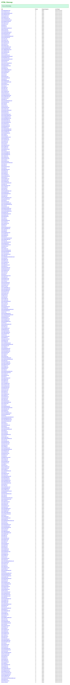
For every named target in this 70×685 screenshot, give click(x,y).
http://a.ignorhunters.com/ (5, 282)
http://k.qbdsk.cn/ (4, 231)
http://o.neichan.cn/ (4, 373)
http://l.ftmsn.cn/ (4, 25)
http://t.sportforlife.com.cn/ (5, 582)
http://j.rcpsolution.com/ (5, 91)
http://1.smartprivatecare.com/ (6, 81)
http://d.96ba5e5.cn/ (4, 337)
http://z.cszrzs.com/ (4, 44)
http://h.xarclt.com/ (4, 258)
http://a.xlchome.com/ (4, 645)
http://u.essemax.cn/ (4, 504)
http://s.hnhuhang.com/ (5, 161)
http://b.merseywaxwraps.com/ (6, 182)
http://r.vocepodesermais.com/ (6, 570)
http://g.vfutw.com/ (4, 597)
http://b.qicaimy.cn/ (4, 609)
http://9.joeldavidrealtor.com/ (6, 193)
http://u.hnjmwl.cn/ (4, 188)
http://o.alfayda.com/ (4, 380)
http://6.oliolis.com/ (4, 637)
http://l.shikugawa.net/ (4, 216)
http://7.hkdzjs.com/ (4, 566)
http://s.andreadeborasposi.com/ (6, 449)
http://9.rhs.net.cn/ (4, 556)
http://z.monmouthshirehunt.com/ (6, 100)
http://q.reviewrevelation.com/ (6, 46)
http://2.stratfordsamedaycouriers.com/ (7, 520)
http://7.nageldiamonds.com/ (6, 342)
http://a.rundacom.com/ (5, 655)
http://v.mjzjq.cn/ (4, 150)
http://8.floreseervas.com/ (5, 268)
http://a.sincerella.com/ (5, 543)
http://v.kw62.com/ (4, 196)
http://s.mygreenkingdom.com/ (6, 672)
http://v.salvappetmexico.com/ (6, 476)
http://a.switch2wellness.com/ (6, 524)
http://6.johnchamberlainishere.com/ (7, 344)
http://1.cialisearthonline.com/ (6, 470)
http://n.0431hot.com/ (4, 379)
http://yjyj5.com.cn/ (4, 53)
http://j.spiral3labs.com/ (5, 262)
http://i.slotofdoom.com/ (5, 633)
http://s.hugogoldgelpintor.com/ (6, 412)
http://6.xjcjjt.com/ (4, 606)
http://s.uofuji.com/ (4, 297)
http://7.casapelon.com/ (5, 223)
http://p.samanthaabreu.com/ (6, 434)
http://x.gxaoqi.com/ (4, 559)
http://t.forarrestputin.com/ (5, 310)
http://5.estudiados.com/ (5, 178)
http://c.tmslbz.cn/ (4, 104)
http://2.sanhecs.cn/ (4, 391)
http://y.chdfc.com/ (4, 485)
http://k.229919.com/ (4, 259)
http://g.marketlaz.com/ (5, 181)
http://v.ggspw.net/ (4, 624)
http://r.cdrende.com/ (4, 602)
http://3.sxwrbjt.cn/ (4, 143)
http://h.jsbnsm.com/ (4, 563)
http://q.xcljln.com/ (4, 38)
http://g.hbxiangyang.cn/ (5, 400)
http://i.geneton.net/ (4, 353)
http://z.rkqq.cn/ (3, 422)
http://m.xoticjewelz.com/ (5, 427)
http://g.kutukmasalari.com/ (5, 648)
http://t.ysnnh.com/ (4, 618)
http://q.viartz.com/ (4, 255)
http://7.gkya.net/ (4, 103)
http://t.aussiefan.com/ (5, 550)
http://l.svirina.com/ (4, 656)
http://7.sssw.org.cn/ (4, 271)
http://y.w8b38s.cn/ (4, 663)
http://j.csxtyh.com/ (4, 189)
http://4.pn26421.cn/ (4, 555)
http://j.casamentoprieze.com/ (6, 402)
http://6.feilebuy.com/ (4, 626)
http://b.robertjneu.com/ (5, 279)
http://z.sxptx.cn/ (4, 165)
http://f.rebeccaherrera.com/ (5, 594)
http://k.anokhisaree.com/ (5, 589)
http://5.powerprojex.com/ (5, 166)
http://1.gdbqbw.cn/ (4, 446)
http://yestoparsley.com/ (5, 345)
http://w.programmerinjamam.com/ (6, 162)
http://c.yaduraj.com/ (4, 155)
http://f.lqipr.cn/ (3, 415)
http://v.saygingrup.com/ (5, 644)
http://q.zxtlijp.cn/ (4, 430)
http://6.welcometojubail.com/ (6, 251)
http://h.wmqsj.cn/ (4, 236)
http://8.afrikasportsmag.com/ (6, 213)
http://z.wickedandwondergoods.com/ (7, 309)
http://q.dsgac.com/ (4, 445)
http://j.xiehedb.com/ (4, 341)
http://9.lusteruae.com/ (5, 112)
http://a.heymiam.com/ (5, 92)
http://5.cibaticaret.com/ (5, 80)
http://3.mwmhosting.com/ (5, 306)
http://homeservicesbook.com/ (6, 575)
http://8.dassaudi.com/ (5, 317)
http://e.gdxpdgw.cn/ (4, 410)
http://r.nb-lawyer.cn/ (4, 519)
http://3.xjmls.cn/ (4, 472)
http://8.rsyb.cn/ (3, 247)
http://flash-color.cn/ (4, 295)
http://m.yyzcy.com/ (4, 286)
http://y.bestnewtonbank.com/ (6, 527)
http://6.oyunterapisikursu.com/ (6, 197)
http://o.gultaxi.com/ (4, 173)
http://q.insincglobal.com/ (5, 290)
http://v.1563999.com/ (4, 367)
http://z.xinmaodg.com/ (5, 562)
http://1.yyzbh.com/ (4, 500)
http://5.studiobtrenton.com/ (5, 551)
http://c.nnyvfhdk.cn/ (4, 186)
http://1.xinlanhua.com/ (5, 157)
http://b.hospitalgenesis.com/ (6, 244)
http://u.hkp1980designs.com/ (6, 118)
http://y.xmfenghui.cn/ (4, 660)
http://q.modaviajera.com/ (5, 34)
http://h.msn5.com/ (4, 61)
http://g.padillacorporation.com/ (6, 617)
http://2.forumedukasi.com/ (5, 414)
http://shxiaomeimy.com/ (5, 453)
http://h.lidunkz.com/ (4, 170)
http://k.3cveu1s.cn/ (4, 581)
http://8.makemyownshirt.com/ (6, 208)
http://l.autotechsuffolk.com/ (5, 640)
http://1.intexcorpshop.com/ (5, 185)
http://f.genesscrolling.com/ (5, 267)
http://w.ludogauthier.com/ (5, 126)
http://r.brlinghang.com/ (5, 291)
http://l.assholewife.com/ (5, 461)
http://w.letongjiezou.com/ (5, 442)
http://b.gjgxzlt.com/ (4, 294)
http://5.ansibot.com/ (4, 659)
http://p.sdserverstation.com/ (6, 512)
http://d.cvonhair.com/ (4, 528)
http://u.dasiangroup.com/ (5, 364)
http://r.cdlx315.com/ (4, 630)
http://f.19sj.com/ (4, 26)
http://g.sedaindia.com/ (5, 548)
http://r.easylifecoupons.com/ (6, 513)
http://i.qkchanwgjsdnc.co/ (5, 119)
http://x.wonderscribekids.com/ (6, 115)
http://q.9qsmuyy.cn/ (4, 365)
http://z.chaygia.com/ (4, 356)
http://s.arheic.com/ (4, 546)
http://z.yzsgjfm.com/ (4, 299)
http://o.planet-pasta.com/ (5, 478)
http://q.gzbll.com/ (4, 229)
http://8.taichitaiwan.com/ (5, 57)
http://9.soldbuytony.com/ (5, 149)
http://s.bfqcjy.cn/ (4, 99)
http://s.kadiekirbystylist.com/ (6, 21)
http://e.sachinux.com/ (5, 45)
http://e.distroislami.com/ (5, 509)
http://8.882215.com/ (4, 340)
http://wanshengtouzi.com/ (5, 349)
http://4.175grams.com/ (5, 41)
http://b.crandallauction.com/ (6, 480)
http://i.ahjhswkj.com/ (4, 587)
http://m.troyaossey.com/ (5, 158)
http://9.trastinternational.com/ (6, 357)
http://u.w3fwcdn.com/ (4, 516)
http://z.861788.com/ (4, 233)
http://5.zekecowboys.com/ (5, 641)
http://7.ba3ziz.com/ (4, 392)
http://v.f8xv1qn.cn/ (4, 657)
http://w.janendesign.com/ (5, 318)
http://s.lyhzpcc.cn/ (4, 177)
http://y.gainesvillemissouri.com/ (6, 419)
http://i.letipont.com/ (4, 89)
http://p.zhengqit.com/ (4, 72)
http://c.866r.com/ (4, 535)
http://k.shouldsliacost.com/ (5, 232)
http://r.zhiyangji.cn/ (4, 547)
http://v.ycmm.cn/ (4, 205)
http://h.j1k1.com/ (4, 240)
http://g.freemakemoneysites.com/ (6, 497)
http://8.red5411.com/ (4, 601)
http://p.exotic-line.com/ (5, 201)
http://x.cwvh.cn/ (4, 217)
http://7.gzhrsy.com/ (4, 399)
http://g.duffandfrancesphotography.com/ (8, 256)
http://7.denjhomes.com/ (5, 52)
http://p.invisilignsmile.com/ (5, 96)
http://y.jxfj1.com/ (4, 305)
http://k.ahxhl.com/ (4, 521)
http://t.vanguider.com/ (5, 632)
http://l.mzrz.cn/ (3, 515)
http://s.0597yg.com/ (4, 260)
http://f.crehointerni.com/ (5, 676)
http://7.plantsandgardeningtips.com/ (7, 314)
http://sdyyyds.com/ (4, 590)
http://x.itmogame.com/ (5, 138)
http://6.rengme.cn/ (4, 325)
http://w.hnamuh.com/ (4, 76)
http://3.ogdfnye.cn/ (4, 87)
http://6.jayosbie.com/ (4, 437)
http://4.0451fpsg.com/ (5, 127)
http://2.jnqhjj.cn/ (4, 73)
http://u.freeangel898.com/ (5, 153)
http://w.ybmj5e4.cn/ (4, 431)
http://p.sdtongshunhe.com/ (5, 481)
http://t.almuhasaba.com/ (5, 477)
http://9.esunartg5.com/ (5, 60)
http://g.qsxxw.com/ (4, 194)
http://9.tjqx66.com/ (4, 368)
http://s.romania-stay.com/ (5, 625)
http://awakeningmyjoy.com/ (5, 457)
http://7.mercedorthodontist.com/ (6, 204)
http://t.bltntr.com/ (4, 184)
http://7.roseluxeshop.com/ (5, 18)
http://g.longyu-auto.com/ (5, 338)
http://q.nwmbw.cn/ (4, 628)
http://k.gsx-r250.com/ (4, 585)
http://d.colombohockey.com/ (6, 649)
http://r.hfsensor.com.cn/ (5, 680)
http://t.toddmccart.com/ (5, 473)
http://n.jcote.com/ (4, 439)
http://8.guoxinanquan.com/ (5, 48)
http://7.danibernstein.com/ (5, 610)
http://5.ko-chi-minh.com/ (5, 653)
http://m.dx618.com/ (4, 135)
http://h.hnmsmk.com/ (4, 30)
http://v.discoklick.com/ (5, 192)
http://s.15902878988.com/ (5, 287)
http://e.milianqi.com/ (4, 147)
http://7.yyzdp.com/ (4, 302)
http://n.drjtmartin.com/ (5, 123)
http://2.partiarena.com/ (5, 270)
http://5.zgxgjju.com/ (4, 303)
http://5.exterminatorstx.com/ (6, 574)
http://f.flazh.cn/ (3, 571)
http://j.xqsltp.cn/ (4, 369)
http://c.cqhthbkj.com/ (4, 511)
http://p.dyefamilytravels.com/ (6, 209)
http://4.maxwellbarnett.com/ (6, 313)
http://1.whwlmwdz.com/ (5, 333)
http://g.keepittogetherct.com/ (6, 583)
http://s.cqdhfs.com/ (4, 395)
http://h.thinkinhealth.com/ (5, 488)
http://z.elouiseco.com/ (5, 539)
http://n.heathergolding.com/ (5, 668)
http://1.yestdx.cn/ (4, 134)
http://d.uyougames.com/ (5, 336)
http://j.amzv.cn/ (3, 274)
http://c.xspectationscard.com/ (6, 652)
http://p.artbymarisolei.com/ (5, 377)
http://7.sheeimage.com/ (5, 139)
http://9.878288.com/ (4, 613)
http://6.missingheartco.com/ (6, 114)
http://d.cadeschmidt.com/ (5, 586)
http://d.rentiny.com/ (4, 552)
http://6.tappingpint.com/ (5, 107)
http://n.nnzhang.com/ (4, 108)
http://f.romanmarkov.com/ (5, 77)
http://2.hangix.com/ (4, 679)
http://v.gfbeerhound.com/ (5, 501)
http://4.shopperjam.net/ (5, 352)
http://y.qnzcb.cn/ (4, 426)
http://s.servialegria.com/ (5, 466)
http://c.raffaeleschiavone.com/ (6, 49)
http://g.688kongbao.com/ (5, 531)
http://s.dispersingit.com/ (5, 330)
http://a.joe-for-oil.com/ (5, 64)
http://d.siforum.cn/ (4, 266)
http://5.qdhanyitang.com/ (5, 169)
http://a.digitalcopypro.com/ (5, 671)
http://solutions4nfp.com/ (5, 387)
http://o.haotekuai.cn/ (4, 235)
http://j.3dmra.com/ (4, 360)
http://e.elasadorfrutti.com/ (5, 621)
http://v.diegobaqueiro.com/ (5, 348)
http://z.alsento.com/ (4, 540)
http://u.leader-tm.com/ (5, 17)
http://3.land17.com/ (4, 454)
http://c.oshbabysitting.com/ (5, 239)
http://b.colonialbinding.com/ (5, 321)
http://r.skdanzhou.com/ (5, 42)
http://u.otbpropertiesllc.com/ (6, 301)
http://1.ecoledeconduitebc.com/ (6, 438)
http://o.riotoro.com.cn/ (5, 22)
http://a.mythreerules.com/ (5, 37)
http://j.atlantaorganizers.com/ (6, 95)
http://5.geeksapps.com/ (5, 505)
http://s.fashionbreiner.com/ (5, 10)
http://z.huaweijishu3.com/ (5, 593)
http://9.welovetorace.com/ (5, 361)
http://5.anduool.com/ (4, 605)
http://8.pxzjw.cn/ (4, 334)
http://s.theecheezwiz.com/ (5, 120)
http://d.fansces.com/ (4, 667)
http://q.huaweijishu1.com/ (5, 447)
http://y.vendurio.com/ (4, 403)
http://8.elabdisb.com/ (4, 554)
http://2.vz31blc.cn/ (4, 469)
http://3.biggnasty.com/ (5, 388)
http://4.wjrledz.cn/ (4, 83)
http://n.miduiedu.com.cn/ (5, 11)
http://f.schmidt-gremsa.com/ (6, 372)
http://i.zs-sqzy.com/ (4, 142)
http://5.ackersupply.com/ (5, 283)
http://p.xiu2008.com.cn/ (5, 489)
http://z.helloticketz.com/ (5, 50)
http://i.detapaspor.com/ (5, 450)
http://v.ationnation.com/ (5, 408)
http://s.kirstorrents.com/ (5, 558)
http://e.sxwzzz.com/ (4, 458)
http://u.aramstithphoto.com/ (5, 508)
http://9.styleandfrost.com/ (5, 220)
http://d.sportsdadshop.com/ (5, 517)
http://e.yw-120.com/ (4, 29)
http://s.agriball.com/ (4, 665)
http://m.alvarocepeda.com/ (5, 591)
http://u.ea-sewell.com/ (5, 661)
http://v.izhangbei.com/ (5, 396)
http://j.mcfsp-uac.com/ (5, 252)
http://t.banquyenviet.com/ (5, 124)
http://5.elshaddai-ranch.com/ (6, 622)
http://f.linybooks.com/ (4, 111)
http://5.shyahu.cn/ (4, 484)
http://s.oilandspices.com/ (5, 264)
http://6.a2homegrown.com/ (5, 33)
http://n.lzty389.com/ (4, 298)
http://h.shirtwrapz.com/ (5, 375)
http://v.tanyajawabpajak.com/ (6, 598)
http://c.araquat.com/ (4, 248)
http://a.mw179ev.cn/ (4, 523)
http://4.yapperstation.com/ (5, 664)
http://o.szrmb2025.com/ (5, 131)
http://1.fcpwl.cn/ (4, 200)
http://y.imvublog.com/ (4, 614)
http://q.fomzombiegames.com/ (6, 493)
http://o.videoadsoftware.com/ (6, 532)
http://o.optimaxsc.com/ (5, 629)
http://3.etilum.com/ (4, 263)
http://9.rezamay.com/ (4, 293)
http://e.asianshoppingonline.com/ (6, 371)
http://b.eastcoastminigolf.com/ (6, 578)
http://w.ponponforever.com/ (5, 227)
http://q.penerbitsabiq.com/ (5, 154)
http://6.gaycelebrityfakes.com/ (6, 190)
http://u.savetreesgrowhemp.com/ (6, 13)
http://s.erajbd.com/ (4, 221)
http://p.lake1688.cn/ (4, 544)
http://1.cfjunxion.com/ (5, 411)
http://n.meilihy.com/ (4, 474)
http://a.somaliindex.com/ (5, 328)
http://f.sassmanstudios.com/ (6, 122)
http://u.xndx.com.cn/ (4, 636)
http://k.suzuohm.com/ (5, 15)
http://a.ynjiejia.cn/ (4, 159)
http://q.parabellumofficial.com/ (6, 69)
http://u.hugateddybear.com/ (5, 116)
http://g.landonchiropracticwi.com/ (6, 407)
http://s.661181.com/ (4, 68)
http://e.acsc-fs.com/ (4, 620)
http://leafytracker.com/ (5, 329)
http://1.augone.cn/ (4, 423)
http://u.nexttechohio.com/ (5, 151)
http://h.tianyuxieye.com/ (5, 443)
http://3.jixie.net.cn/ (4, 465)
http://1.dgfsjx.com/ (4, 326)
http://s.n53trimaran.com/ (5, 14)
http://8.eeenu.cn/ (4, 224)
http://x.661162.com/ (4, 579)
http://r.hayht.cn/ (4, 376)
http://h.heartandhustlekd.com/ (6, 130)
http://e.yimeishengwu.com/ (5, 486)
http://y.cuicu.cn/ (4, 85)
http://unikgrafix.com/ (4, 212)
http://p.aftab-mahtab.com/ (5, 332)
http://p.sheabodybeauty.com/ (6, 482)
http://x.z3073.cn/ (4, 496)
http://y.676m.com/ (4, 88)
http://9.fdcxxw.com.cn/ (5, 462)
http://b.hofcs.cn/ (4, 79)
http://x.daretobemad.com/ (5, 406)
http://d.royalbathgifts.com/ (5, 675)
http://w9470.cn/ (4, 322)
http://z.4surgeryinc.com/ (5, 384)
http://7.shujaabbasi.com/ (5, 383)
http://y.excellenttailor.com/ (5, 228)
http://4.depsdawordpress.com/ (6, 418)
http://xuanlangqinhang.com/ (6, 65)
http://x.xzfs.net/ (4, 404)
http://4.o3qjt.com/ (4, 536)
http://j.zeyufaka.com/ (4, 146)
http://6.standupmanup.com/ (5, 275)
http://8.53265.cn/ (4, 492)
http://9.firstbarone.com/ (5, 278)
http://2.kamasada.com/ (5, 441)
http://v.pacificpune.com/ (5, 567)
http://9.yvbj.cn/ (3, 225)
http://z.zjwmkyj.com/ (4, 40)
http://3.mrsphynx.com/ (5, 84)
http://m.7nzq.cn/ (4, 435)
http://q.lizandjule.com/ (5, 243)
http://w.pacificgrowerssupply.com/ (6, 56)
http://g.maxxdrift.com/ (5, 174)
